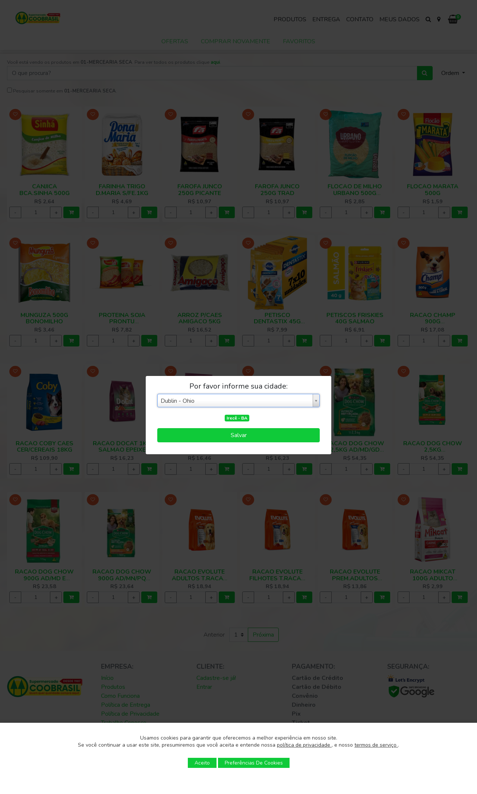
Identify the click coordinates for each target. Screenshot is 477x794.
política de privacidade (304, 745)
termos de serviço (376, 745)
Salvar (239, 435)
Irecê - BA (237, 418)
